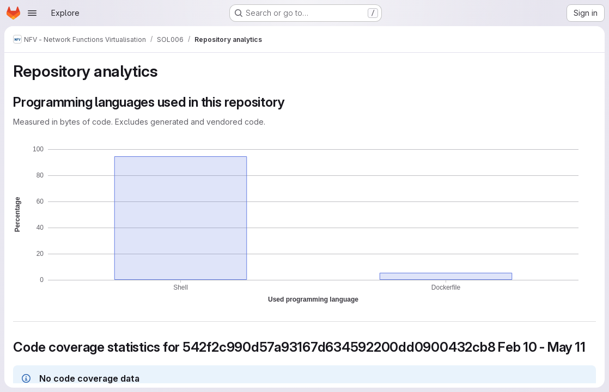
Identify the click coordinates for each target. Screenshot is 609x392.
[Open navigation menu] (32, 13)
